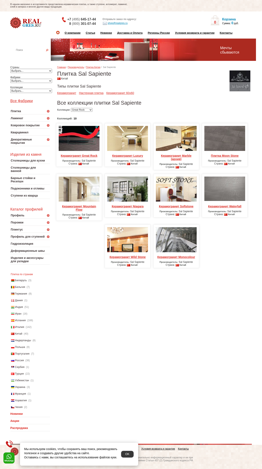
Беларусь (21, 280)
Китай (18, 333)
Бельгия (20, 286)
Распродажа (19, 428)
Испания (20, 320)
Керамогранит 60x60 (120, 93)
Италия (19, 327)
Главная (61, 67)
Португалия (22, 353)
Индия (19, 306)
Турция (19, 373)
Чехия (18, 407)
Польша (20, 347)
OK (127, 454)
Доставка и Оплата (130, 32)
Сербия (20, 367)
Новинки (106, 32)
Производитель (76, 67)
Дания (19, 300)
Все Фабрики (21, 101)
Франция (20, 393)
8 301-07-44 (82, 23)
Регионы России (159, 32)
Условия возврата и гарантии (195, 32)
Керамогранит (66, 93)
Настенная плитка (34, 56)
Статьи (90, 32)
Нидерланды (23, 340)
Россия (19, 360)
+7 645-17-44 (81, 19)
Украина (20, 387)
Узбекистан (22, 380)
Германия (21, 293)
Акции (14, 421)
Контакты (226, 32)
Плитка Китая (93, 67)
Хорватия (21, 400)
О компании (73, 32)
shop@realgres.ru (115, 23)
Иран (18, 313)
